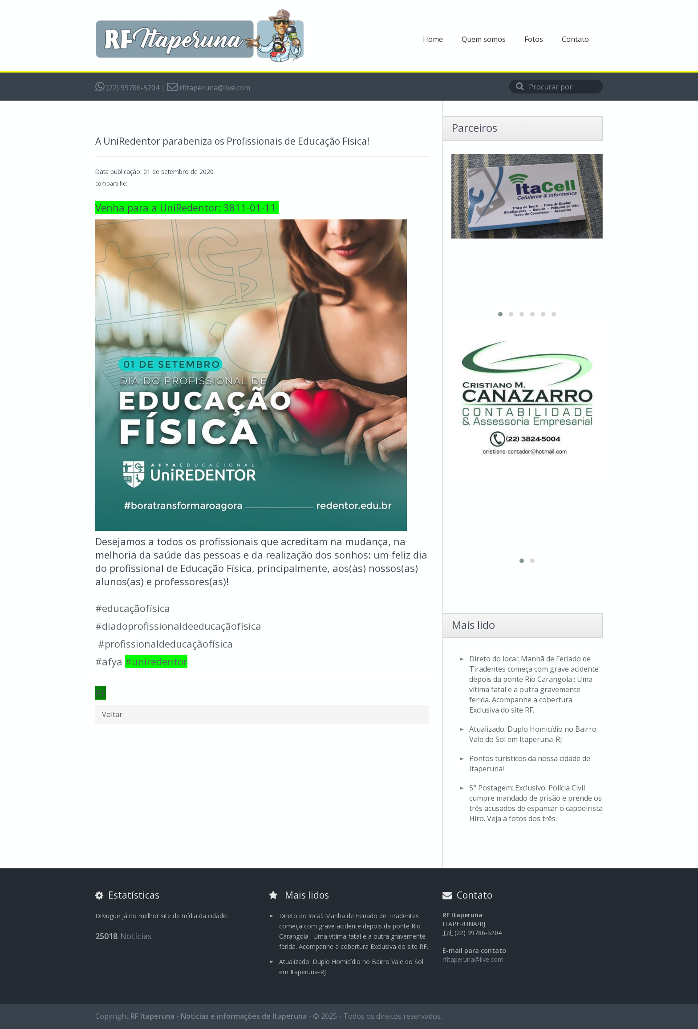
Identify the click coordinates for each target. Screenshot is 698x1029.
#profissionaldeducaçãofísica (165, 643)
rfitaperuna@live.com (208, 88)
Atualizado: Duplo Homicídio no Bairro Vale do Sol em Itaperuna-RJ (533, 734)
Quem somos (484, 39)
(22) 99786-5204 (127, 88)
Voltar (112, 714)
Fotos (533, 39)
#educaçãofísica (132, 608)
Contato (575, 39)
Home (433, 39)
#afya (108, 661)
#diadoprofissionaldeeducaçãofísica (178, 625)
